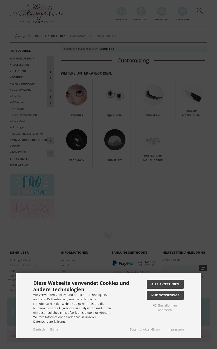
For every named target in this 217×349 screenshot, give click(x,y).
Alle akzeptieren (165, 284)
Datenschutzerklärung (145, 329)
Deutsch (39, 329)
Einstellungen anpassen (165, 307)
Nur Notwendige (165, 295)
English (55, 329)
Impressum (176, 329)
